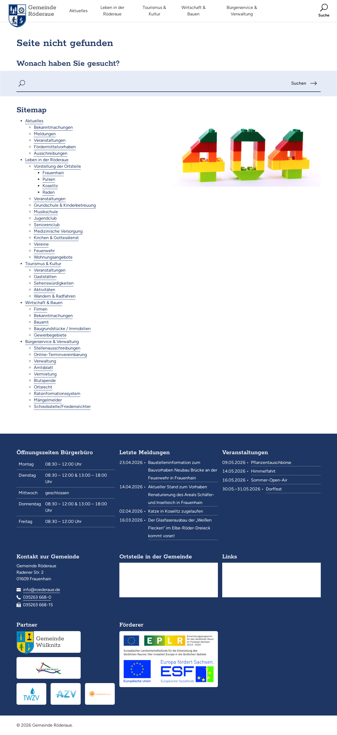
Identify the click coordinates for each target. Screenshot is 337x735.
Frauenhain (53, 172)
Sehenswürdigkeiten (54, 283)
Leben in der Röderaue (46, 159)
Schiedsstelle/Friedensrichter (62, 406)
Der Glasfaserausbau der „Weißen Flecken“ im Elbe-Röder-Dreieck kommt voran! (180, 528)
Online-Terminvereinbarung (60, 354)
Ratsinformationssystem (57, 393)
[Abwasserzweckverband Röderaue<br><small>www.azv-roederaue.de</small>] (66, 694)
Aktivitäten (44, 289)
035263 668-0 (37, 597)
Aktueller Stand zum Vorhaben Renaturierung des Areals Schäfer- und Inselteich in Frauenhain (181, 494)
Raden (48, 192)
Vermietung (45, 374)
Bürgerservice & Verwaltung (52, 341)
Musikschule (46, 211)
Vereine (41, 244)
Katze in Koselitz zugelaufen (175, 511)
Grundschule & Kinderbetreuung (65, 205)
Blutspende (45, 380)
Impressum (239, 593)
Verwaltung (45, 361)
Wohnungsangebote (53, 257)
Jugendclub (45, 218)
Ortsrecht (43, 387)
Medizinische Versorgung (58, 231)
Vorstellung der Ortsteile (57, 166)
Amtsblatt (43, 367)
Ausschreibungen (50, 153)
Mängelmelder (48, 400)
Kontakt (236, 575)
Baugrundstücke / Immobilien (62, 328)
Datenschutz (241, 584)
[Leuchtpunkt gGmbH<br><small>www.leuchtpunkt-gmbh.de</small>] (100, 694)
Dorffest (274, 489)
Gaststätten (45, 276)
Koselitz (50, 185)
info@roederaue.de (41, 589)
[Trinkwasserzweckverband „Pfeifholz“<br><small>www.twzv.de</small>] (32, 694)
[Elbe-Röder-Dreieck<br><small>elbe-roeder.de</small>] (49, 668)
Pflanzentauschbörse (271, 462)
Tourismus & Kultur (43, 263)
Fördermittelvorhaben (55, 146)
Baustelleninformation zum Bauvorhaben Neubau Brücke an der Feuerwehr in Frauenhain (182, 470)
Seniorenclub (47, 224)
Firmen (40, 309)
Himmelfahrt (263, 471)
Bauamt (41, 322)
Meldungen (45, 133)
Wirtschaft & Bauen (44, 302)
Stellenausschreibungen (57, 348)
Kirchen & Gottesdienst (56, 237)
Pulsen (48, 179)
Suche (235, 566)
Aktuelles (34, 120)
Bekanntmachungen (53, 127)
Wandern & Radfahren (55, 296)
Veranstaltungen (50, 140)
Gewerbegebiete (50, 335)
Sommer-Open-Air (269, 480)
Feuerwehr (44, 250)
